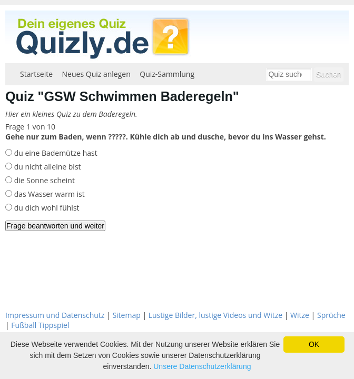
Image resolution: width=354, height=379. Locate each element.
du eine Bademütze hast (54, 153)
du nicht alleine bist (46, 167)
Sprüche (331, 315)
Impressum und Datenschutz (54, 315)
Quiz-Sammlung (167, 74)
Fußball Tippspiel (40, 325)
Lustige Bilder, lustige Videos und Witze (215, 315)
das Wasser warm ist (48, 194)
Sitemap (126, 315)
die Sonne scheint (43, 180)
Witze (299, 315)
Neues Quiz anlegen (96, 74)
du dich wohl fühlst (46, 208)
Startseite (36, 74)
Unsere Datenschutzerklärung (202, 366)
